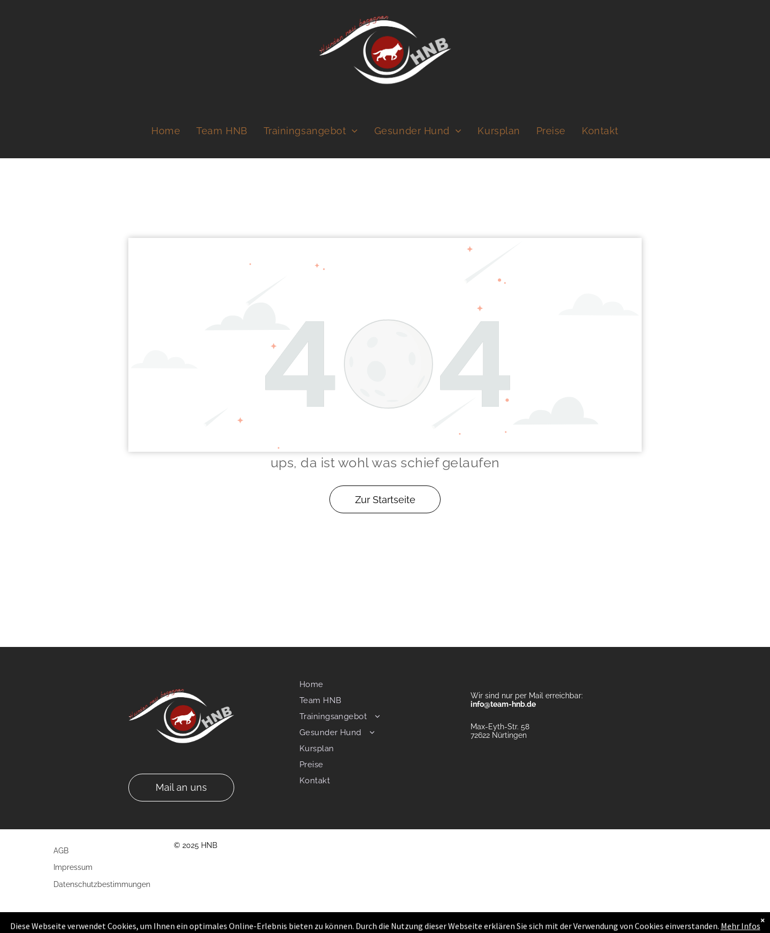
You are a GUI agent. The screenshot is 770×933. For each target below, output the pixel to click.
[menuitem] (165, 131)
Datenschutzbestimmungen (101, 884)
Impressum (73, 867)
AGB (60, 850)
